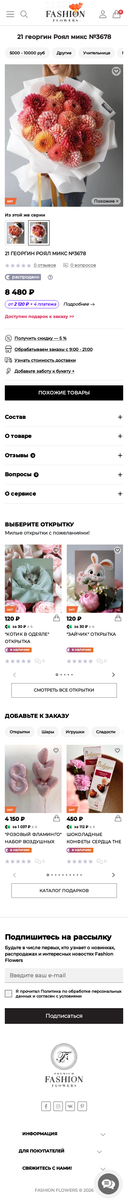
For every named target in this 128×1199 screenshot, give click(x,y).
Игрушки (75, 731)
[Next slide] (113, 674)
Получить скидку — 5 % (40, 338)
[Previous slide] (14, 674)
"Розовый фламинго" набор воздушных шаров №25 (33, 842)
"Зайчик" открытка (91, 634)
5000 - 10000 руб (27, 52)
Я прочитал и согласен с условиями (68, 993)
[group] (16, 233)
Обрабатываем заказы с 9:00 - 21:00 (53, 349)
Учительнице (96, 52)
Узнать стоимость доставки (45, 360)
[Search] (24, 14)
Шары (48, 731)
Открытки (20, 731)
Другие (64, 52)
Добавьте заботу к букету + (44, 371)
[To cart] (57, 618)
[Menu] (10, 14)
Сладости (105, 731)
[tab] (57, 674)
